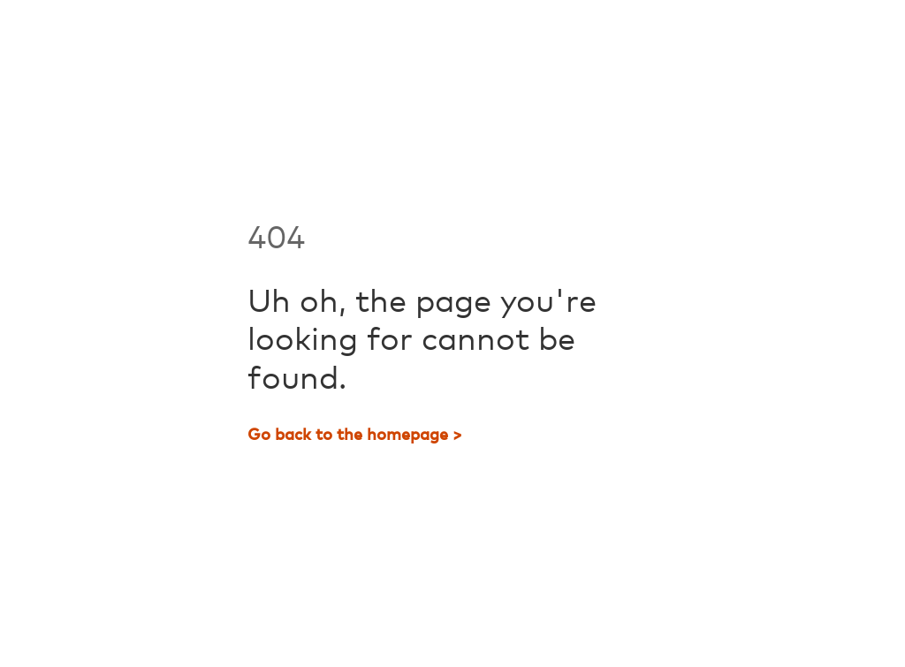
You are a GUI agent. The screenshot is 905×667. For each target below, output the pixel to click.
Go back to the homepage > (354, 435)
